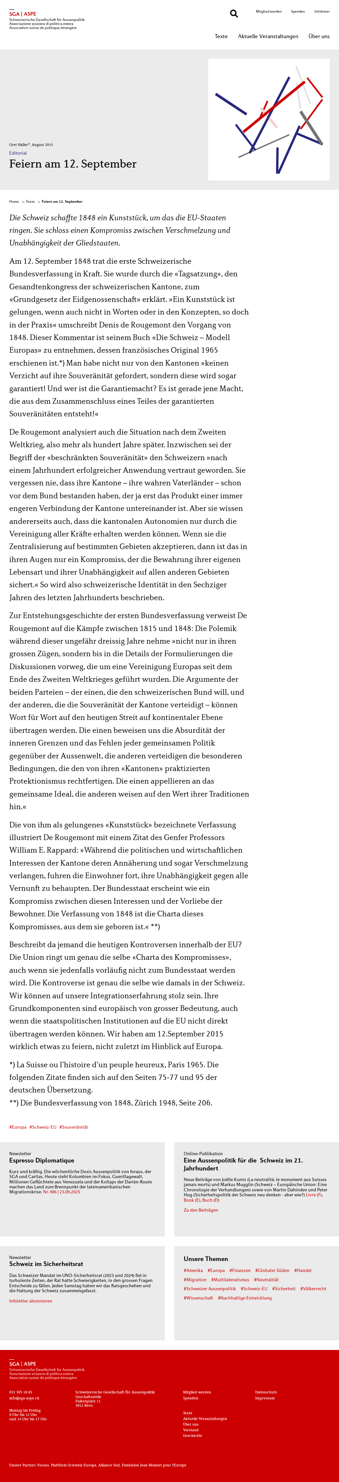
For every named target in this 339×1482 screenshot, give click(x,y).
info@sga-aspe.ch (24, 1398)
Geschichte (192, 1436)
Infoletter (322, 11)
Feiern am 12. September (62, 201)
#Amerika (193, 1271)
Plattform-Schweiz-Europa (73, 1465)
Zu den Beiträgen (201, 1210)
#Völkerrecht (313, 1289)
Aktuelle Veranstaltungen (268, 36)
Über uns (319, 36)
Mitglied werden (269, 11)
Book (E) (192, 1200)
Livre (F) (314, 1195)
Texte (221, 36)
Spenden (298, 11)
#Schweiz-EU (42, 1127)
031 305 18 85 (20, 1392)
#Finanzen (240, 1271)
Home (14, 201)
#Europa (17, 1127)
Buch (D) (210, 1200)
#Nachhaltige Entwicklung (245, 1298)
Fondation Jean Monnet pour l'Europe (154, 1465)
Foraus (43, 1465)
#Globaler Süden (272, 1271)
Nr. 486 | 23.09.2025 (61, 1192)
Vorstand (191, 1430)
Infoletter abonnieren (30, 1301)
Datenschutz (266, 1392)
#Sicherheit (284, 1289)
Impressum (265, 1398)
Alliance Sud (109, 1465)
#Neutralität (266, 1280)
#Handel (303, 1271)
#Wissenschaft (198, 1298)
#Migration (195, 1280)
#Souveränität (73, 1127)
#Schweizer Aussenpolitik (210, 1289)
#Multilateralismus (230, 1280)
